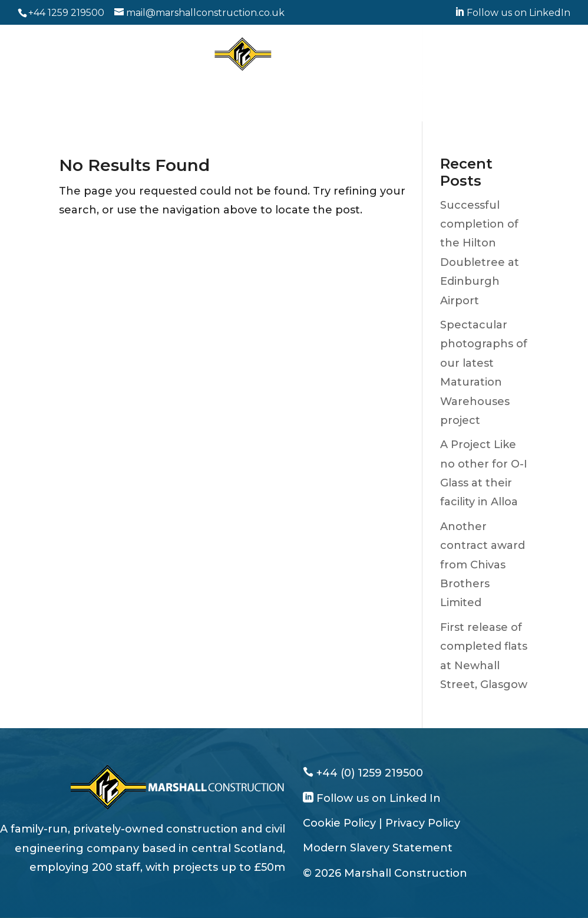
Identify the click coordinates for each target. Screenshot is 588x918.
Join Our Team (474, 88)
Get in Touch (379, 107)
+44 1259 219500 (66, 12)
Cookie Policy (339, 823)
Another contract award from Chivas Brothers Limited (482, 565)
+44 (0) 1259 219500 (368, 772)
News (320, 107)
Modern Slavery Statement (377, 847)
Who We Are (95, 88)
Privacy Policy (422, 823)
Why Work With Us (378, 88)
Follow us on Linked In (377, 798)
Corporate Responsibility (234, 107)
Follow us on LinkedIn (512, 12)
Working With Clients (267, 88)
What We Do (171, 88)
